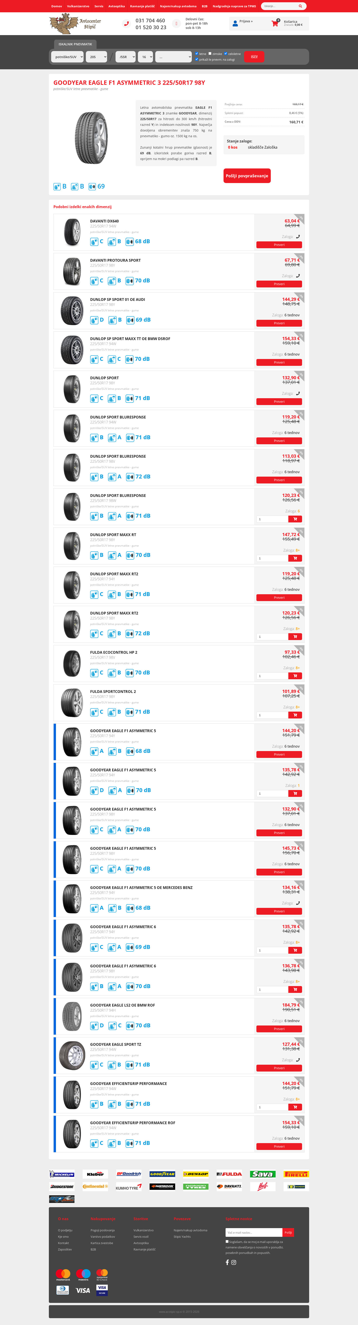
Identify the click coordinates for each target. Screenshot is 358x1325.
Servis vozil (141, 1237)
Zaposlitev (65, 1249)
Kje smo (63, 1237)
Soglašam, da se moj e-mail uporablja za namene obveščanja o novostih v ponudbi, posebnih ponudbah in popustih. (254, 1247)
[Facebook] (227, 1262)
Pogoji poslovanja (103, 1230)
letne (200, 54)
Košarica (290, 21)
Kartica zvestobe (102, 1243)
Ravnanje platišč (142, 6)
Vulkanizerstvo (78, 6)
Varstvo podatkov (103, 1237)
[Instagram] (233, 1262)
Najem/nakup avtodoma (178, 6)
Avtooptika (116, 6)
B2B (205, 6)
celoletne (232, 54)
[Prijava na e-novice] (288, 1232)
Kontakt (63, 1243)
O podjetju (65, 1230)
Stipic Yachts (182, 1237)
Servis (99, 6)
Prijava (246, 21)
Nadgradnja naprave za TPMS (234, 6)
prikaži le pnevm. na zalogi (217, 59)
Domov (56, 6)
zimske (215, 54)
